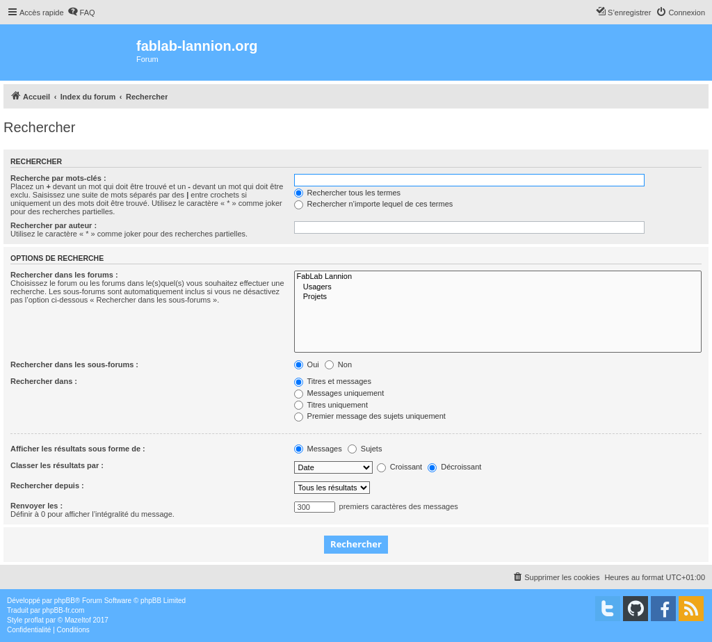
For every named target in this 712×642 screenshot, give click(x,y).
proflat (34, 620)
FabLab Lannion (498, 277)
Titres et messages (332, 381)
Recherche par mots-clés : (58, 178)
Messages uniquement (339, 393)
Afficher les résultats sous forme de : (77, 448)
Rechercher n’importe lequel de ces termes (373, 204)
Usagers (498, 287)
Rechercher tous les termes (347, 192)
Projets (498, 297)
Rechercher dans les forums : (64, 275)
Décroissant (454, 467)
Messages (318, 448)
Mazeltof (78, 620)
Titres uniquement (331, 405)
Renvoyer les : (36, 505)
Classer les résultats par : (57, 465)
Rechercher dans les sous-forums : (74, 364)
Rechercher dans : (43, 381)
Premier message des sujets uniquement (370, 416)
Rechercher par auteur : (53, 225)
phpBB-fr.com (63, 610)
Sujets (365, 448)
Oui (306, 364)
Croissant (400, 467)
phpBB (64, 600)
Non (338, 364)
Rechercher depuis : (47, 485)
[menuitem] (81, 12)
